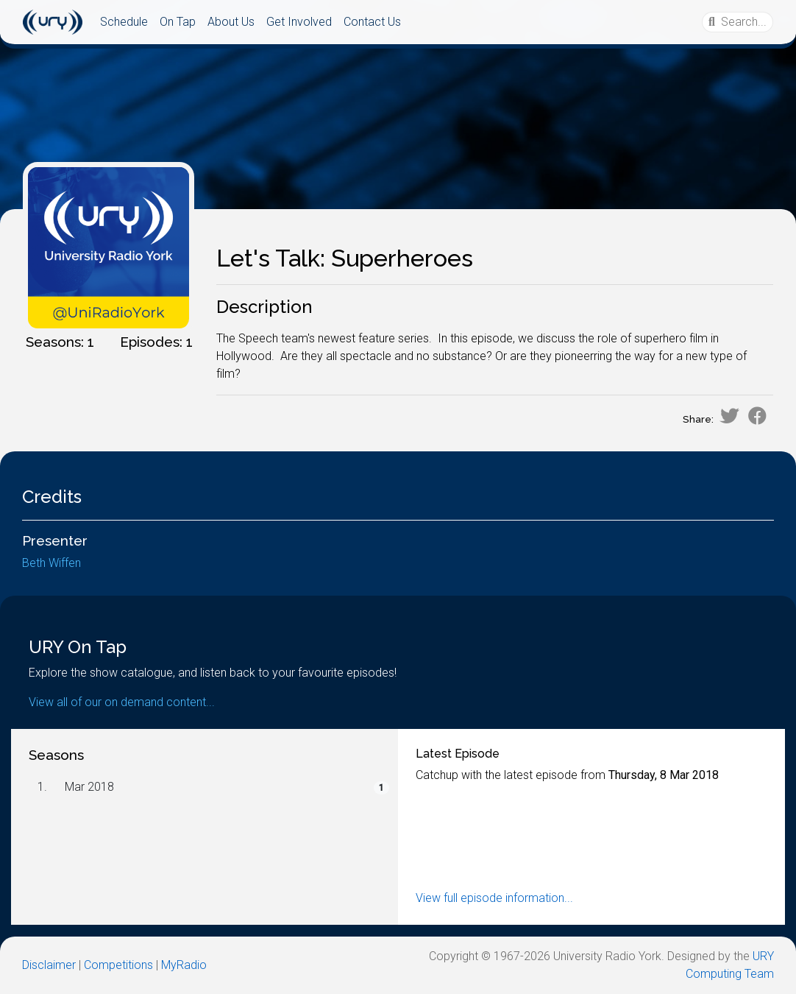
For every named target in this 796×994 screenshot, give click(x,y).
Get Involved (299, 22)
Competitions (118, 965)
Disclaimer (49, 965)
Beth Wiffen (51, 563)
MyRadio (184, 965)
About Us (231, 22)
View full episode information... (494, 898)
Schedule (124, 22)
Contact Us (372, 22)
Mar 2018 (89, 787)
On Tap (178, 22)
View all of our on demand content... (122, 702)
